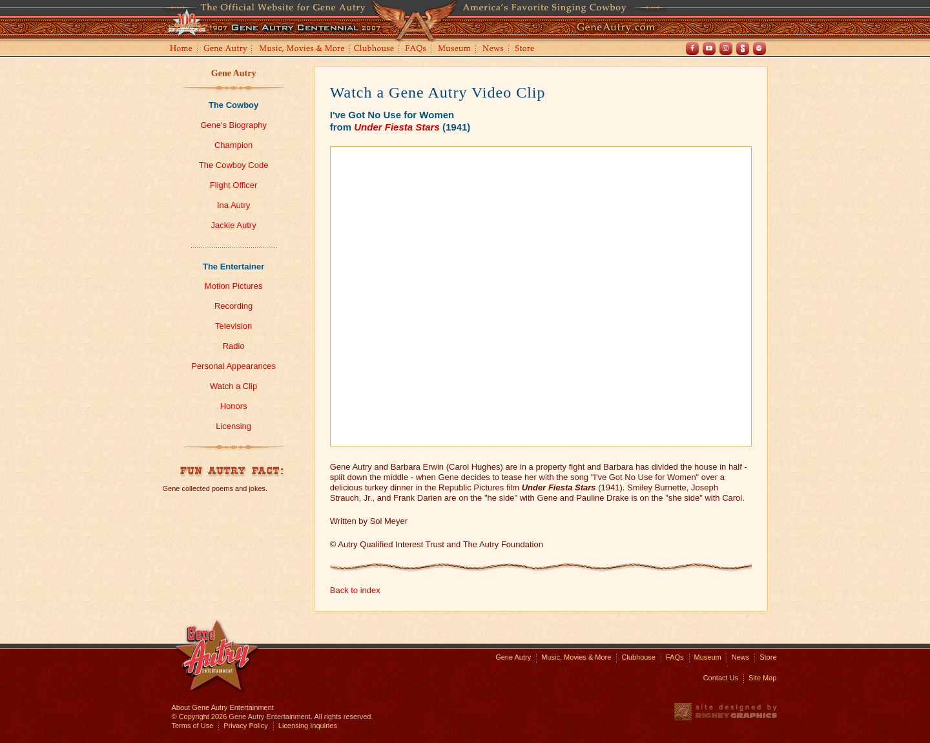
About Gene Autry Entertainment (223, 707)
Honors (233, 406)
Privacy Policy (245, 725)
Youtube (709, 48)
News (494, 49)
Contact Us (720, 678)
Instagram (725, 48)
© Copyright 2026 (199, 716)
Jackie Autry (233, 225)
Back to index (355, 590)
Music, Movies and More (302, 49)
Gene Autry (226, 49)
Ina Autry (233, 205)
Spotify (759, 48)
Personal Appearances (233, 366)
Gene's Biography (233, 125)
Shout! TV (742, 48)
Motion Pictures (234, 286)
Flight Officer (233, 185)
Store (527, 49)
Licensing (233, 426)
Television (233, 326)
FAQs (416, 49)
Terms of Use (193, 725)
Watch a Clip (233, 386)
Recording (233, 306)
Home (180, 49)
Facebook (692, 48)
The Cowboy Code (234, 165)
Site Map (762, 678)
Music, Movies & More (576, 657)
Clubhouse (374, 49)
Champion (233, 145)
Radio (234, 346)
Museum (455, 49)
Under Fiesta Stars (397, 126)
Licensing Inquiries (307, 725)
